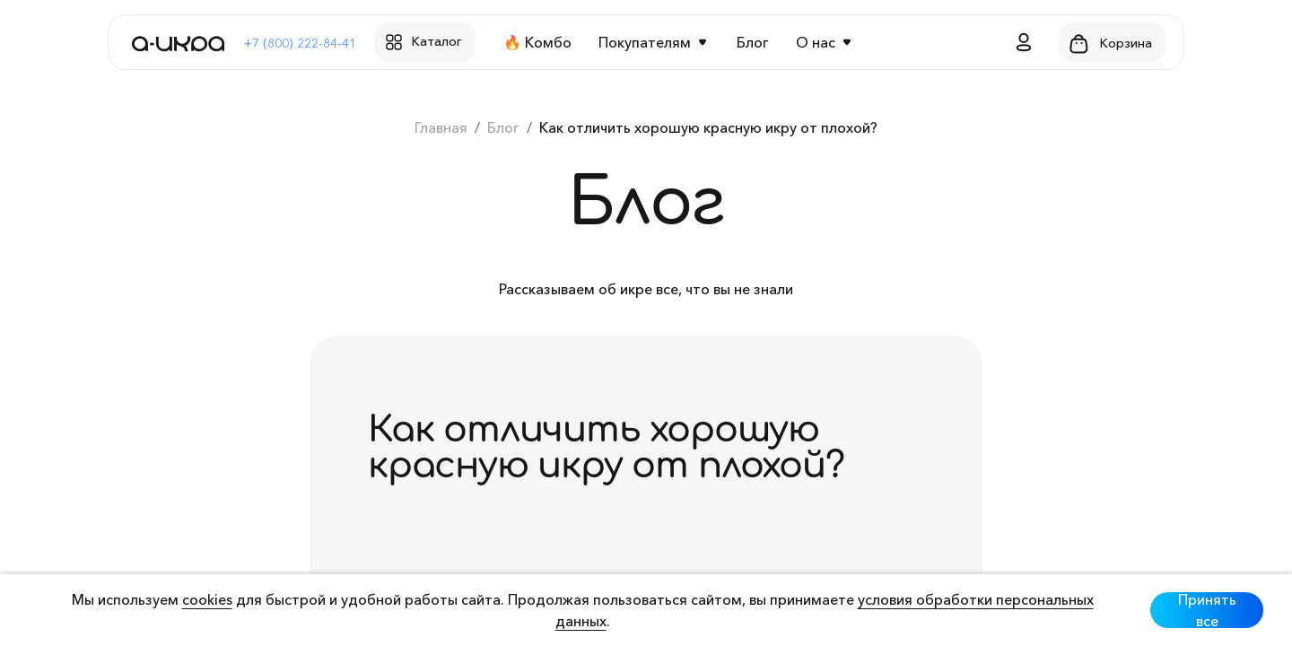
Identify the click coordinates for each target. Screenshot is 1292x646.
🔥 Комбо (537, 42)
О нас (815, 42)
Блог (753, 42)
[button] (1024, 42)
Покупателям (644, 42)
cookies (207, 599)
